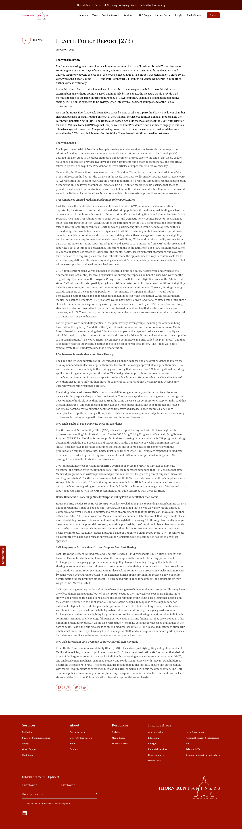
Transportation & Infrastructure (203, 754)
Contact (213, 15)
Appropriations (156, 732)
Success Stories (163, 15)
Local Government (195, 732)
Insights (179, 15)
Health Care (154, 760)
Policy (25, 743)
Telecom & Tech (194, 749)
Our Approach (77, 732)
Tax (187, 743)
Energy (152, 743)
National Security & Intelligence (202, 737)
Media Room (194, 15)
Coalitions (27, 754)
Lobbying (27, 732)
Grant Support (30, 749)
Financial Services (157, 749)
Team (95, 15)
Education (153, 737)
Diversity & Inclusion (81, 737)
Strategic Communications (36, 737)
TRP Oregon (145, 15)
